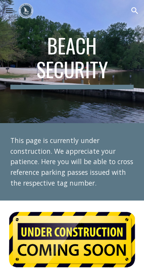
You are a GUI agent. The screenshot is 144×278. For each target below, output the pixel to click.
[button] (9, 10)
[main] (72, 61)
